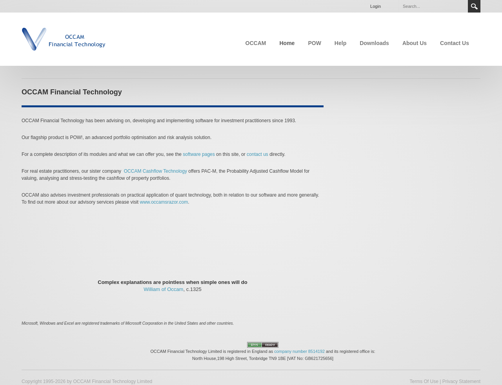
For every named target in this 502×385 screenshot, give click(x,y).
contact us (257, 154)
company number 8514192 (299, 351)
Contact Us (454, 43)
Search (474, 6)
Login (375, 6)
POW (314, 43)
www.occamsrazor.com (164, 202)
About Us (414, 43)
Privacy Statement (461, 381)
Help (340, 43)
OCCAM (256, 43)
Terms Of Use (423, 381)
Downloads (374, 43)
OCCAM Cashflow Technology (155, 171)
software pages (199, 154)
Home (287, 43)
